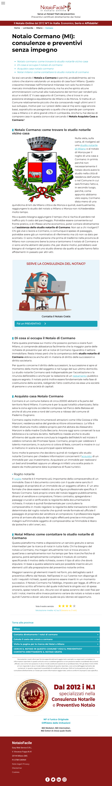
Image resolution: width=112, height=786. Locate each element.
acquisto (86, 456)
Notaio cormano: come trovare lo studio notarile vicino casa (52, 61)
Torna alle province (22, 622)
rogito (17, 478)
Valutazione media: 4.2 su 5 (56, 610)
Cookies (15, 772)
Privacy (26, 764)
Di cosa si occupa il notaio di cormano (39, 65)
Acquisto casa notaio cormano (35, 68)
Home (17, 28)
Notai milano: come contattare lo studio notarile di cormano (53, 72)
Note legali (17, 764)
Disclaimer (17, 768)
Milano (39, 28)
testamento (80, 375)
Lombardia (28, 28)
